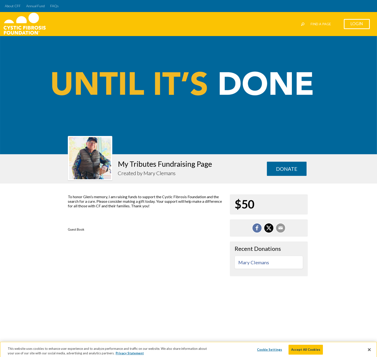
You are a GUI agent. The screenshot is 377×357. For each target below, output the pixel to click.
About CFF (13, 6)
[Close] (369, 351)
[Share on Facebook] (257, 228)
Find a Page (321, 24)
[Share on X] (269, 228)
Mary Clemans (253, 262)
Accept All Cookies (305, 351)
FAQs (54, 6)
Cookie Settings (269, 351)
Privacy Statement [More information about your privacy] (130, 355)
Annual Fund (35, 6)
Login (357, 23)
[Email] (281, 228)
